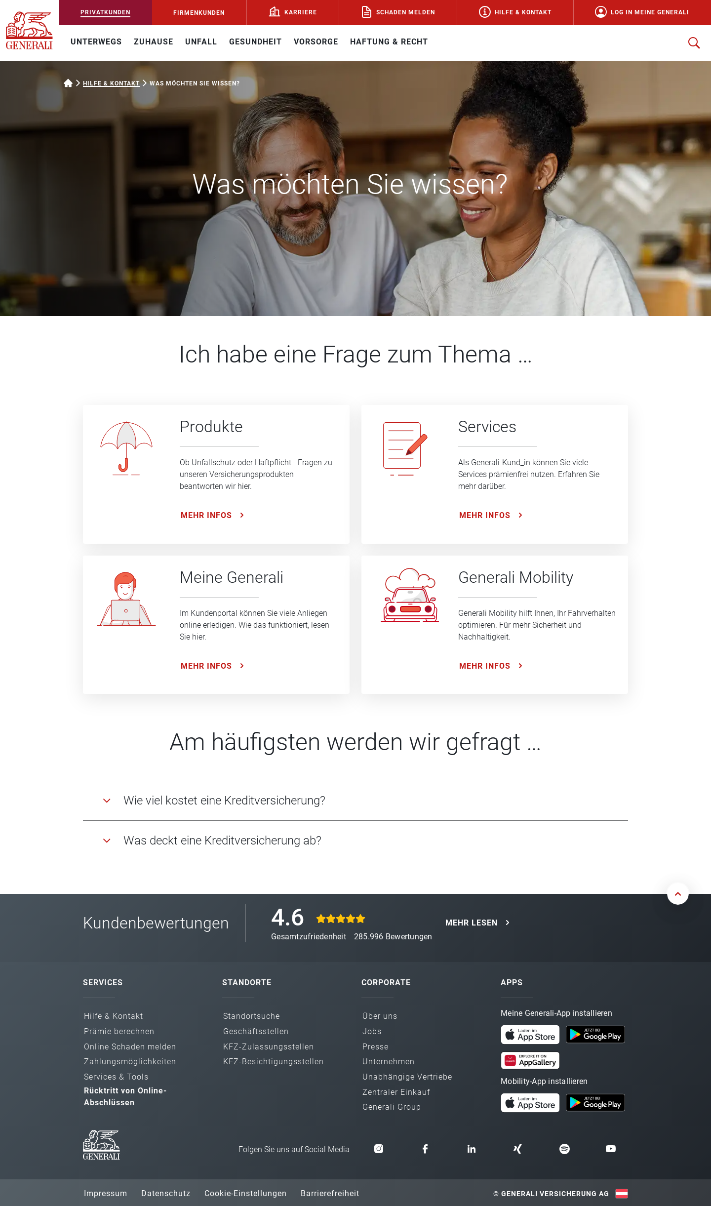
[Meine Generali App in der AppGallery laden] (530, 1057)
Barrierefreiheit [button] (330, 1193)
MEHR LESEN (471, 922)
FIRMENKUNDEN (199, 12)
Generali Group (391, 1107)
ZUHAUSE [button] (153, 41)
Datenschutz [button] (166, 1193)
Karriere (300, 12)
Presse (375, 1046)
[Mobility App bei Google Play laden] (595, 1102)
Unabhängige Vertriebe (407, 1077)
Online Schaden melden (130, 1046)
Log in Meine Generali (650, 12)
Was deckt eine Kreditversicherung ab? (222, 840)
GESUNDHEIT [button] (255, 41)
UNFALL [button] (201, 41)
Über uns (379, 1016)
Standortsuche (251, 1016)
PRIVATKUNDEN (105, 12)
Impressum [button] (105, 1193)
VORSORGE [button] (316, 41)
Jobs (372, 1031)
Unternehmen (388, 1061)
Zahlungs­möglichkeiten (130, 1061)
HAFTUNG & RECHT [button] (389, 41)
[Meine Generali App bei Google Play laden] (595, 1034)
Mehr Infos (206, 515)
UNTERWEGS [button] (96, 41)
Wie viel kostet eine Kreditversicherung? (224, 800)
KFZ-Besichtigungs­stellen (273, 1061)
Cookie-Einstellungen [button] (245, 1193)
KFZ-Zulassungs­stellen (268, 1046)
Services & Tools (116, 1077)
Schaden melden (405, 12)
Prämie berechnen (119, 1031)
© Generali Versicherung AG (551, 1194)
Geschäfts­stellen (256, 1031)
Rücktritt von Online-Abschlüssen (125, 1096)
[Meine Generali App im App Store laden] (530, 1034)
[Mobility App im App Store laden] (530, 1102)
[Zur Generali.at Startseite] (29, 30)
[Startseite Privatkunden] (68, 82)
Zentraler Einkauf (396, 1092)
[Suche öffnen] (694, 43)
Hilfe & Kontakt (523, 12)
